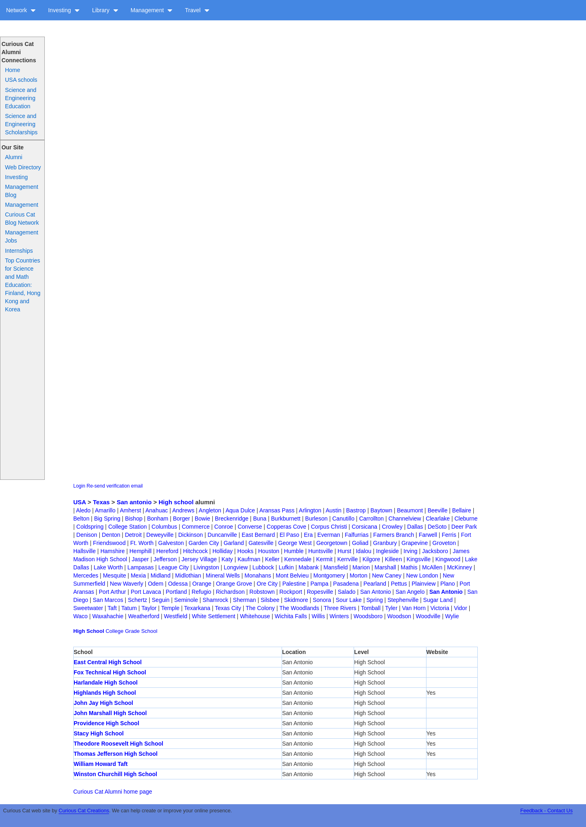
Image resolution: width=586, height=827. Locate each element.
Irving (411, 551)
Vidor (460, 608)
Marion (361, 567)
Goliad (360, 543)
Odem (155, 583)
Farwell (428, 535)
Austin (333, 510)
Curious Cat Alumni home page (112, 791)
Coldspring (90, 526)
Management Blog (21, 191)
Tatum (129, 608)
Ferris (449, 535)
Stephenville (402, 600)
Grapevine (415, 543)
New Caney (386, 575)
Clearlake (438, 518)
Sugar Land (438, 600)
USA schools (21, 80)
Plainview (424, 583)
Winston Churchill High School (115, 774)
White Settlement (214, 616)
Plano (447, 583)
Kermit (324, 559)
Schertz (137, 600)
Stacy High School (99, 733)
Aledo (83, 510)
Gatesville (261, 543)
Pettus (399, 583)
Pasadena (346, 583)
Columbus (164, 526)
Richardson (230, 592)
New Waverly (126, 583)
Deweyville (160, 535)
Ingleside (387, 551)
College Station (127, 526)
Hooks (245, 551)
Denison (87, 535)
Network (21, 10)
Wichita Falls (291, 616)
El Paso (289, 535)
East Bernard (258, 535)
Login (79, 486)
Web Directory (23, 167)
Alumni (13, 157)
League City (173, 567)
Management (152, 10)
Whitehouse (255, 616)
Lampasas (140, 567)
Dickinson (190, 535)
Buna (260, 518)
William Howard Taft (101, 764)
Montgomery (329, 575)
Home (12, 70)
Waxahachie (108, 616)
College (114, 631)
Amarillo (105, 510)
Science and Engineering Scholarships (21, 124)
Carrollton (371, 518)
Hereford (167, 551)
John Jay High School (103, 703)
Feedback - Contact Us (546, 811)
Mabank (308, 567)
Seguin (161, 600)
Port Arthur (112, 592)
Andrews (183, 510)
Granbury (385, 543)
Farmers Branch (393, 535)
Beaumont (410, 510)
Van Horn (414, 608)
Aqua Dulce (240, 510)
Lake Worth (108, 567)
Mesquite (114, 575)
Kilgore (371, 559)
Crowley (392, 526)
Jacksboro (435, 551)
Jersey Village (199, 559)
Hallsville (84, 551)
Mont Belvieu (292, 575)
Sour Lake (349, 600)
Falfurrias (356, 535)
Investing (64, 10)
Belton (81, 518)
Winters (339, 616)
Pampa (319, 583)
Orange (202, 583)
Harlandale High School (106, 682)
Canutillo (343, 518)
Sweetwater (88, 608)
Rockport (290, 592)
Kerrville (347, 559)
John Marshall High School (110, 713)
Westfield (175, 616)
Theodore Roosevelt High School (118, 743)
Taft (112, 608)
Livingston (206, 567)
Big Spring (107, 518)
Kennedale (297, 559)
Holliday (222, 551)
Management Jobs (21, 236)
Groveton (444, 543)
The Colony (260, 608)
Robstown (262, 592)
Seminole (186, 600)
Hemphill (140, 551)
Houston (268, 551)
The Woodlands (299, 608)
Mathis (409, 567)
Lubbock (263, 567)
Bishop (133, 518)
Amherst (130, 510)
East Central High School (108, 662)
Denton (111, 535)
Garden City (203, 543)
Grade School (141, 631)
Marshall (385, 567)
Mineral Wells (223, 575)
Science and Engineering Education (20, 98)
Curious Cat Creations (84, 811)
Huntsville (320, 551)
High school (176, 502)
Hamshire (113, 551)
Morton (358, 575)
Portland (176, 592)
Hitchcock (195, 551)
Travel (197, 10)
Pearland (374, 583)
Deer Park (464, 526)
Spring (374, 600)
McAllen (432, 567)
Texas (101, 502)
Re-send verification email (115, 486)
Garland (233, 543)
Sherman (244, 600)
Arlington (310, 510)
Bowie (202, 518)
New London (422, 575)
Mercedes (85, 575)
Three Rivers (340, 608)
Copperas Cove (286, 526)
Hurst (344, 551)
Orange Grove (234, 583)
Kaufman (249, 559)
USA (79, 502)
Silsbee (270, 600)
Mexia (138, 575)
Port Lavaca (146, 592)
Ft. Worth (141, 543)
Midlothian (188, 575)
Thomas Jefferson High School (115, 753)
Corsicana (364, 526)
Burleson (316, 518)
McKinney (459, 567)
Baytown (381, 510)
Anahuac (156, 510)
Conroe (223, 526)
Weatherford (144, 616)
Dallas (415, 526)
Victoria (440, 608)
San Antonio (375, 592)
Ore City (267, 583)
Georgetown (331, 543)
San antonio (134, 502)
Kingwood (448, 559)
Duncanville (222, 535)
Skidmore (296, 600)
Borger (181, 518)
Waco (80, 616)
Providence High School (106, 723)
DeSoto (437, 526)
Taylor (148, 608)
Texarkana (197, 608)
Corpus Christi (329, 526)
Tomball (370, 608)
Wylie (452, 616)
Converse (250, 526)
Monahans (258, 575)
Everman (328, 535)
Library (105, 10)
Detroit (133, 535)
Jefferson (165, 559)
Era (308, 535)
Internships (19, 250)
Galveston (171, 543)
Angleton (210, 510)
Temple (170, 608)
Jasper (140, 559)
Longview (236, 567)
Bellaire (461, 510)
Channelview (405, 518)
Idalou (363, 551)
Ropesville (320, 592)
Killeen (393, 559)
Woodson (399, 616)
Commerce (196, 526)
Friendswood (109, 543)
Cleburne (466, 518)
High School (88, 631)
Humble (294, 551)
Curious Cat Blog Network (22, 218)
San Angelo (410, 592)
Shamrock (215, 600)
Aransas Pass (276, 510)
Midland (161, 575)
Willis (318, 616)
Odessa (178, 583)
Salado (347, 592)
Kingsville (419, 559)
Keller (272, 559)
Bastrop (356, 510)
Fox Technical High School (110, 672)
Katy (227, 559)
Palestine (294, 583)
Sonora (322, 600)
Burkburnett (285, 518)
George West (295, 543)
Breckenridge (232, 518)
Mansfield (336, 567)
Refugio (201, 592)
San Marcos (108, 600)
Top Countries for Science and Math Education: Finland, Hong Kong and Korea (22, 285)
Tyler (391, 608)
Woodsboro (368, 616)
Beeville (438, 510)
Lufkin (286, 567)
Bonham (157, 518)
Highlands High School (105, 692)
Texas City (228, 608)
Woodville (428, 616)
